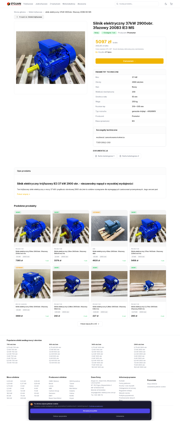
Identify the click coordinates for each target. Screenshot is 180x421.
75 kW (22, 396)
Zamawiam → (129, 61)
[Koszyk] (171, 4)
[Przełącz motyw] (166, 4)
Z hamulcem (55, 4)
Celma (71, 393)
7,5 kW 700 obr (12, 363)
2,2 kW (9, 388)
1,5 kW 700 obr (12, 352)
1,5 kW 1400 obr (97, 352)
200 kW (23, 398)
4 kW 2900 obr (139, 358)
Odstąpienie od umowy (127, 388)
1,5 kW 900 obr (54, 352)
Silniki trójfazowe (35, 12)
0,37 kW (23, 383)
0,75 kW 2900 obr (140, 347)
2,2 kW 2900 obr (140, 354)
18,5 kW (9, 393)
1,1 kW (22, 386)
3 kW (22, 388)
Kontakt (122, 381)
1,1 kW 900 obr (54, 349)
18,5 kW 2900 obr (140, 367)
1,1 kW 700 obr (12, 349)
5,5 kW (9, 391)
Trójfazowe (28, 4)
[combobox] (137, 4)
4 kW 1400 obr (97, 358)
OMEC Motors (54, 381)
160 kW (9, 398)
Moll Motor (73, 388)
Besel (51, 383)
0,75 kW (10, 386)
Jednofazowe (41, 4)
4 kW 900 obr (54, 358)
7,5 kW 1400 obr (97, 363)
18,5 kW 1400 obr (98, 367)
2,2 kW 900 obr (54, 354)
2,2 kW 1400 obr (97, 354)
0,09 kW (10, 381)
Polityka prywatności (126, 395)
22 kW (22, 393)
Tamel (71, 383)
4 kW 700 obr (11, 358)
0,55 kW (37, 383)
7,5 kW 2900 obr (140, 363)
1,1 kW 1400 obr (97, 349)
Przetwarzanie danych (127, 398)
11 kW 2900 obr (139, 365)
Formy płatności (124, 383)
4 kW (36, 388)
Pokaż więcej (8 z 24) (90, 324)
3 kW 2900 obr (139, 356)
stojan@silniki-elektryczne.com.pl (103, 392)
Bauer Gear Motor (55, 398)
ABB (50, 388)
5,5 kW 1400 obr (97, 360)
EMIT (51, 396)
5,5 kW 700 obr (12, 360)
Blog (120, 400)
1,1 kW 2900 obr (139, 349)
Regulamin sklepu (125, 391)
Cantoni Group (54, 391)
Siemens (52, 393)
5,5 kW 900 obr (54, 360)
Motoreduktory (69, 4)
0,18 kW (37, 381)
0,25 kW (9, 383)
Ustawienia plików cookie (156, 387)
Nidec (71, 386)
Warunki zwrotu (124, 393)
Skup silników (152, 384)
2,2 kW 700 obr (12, 354)
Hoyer (71, 398)
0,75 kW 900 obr (55, 347)
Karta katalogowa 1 (104, 156)
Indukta (72, 391)
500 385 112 (98, 395)
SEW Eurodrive (74, 381)
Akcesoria (82, 4)
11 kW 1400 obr (97, 365)
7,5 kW (22, 391)
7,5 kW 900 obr (54, 363)
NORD (71, 396)
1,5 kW (36, 386)
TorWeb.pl (106, 416)
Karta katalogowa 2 (129, 156)
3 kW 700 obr (11, 356)
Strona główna (20, 12)
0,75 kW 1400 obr (98, 347)
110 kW (36, 396)
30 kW (36, 393)
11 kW (36, 391)
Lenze (51, 386)
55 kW (9, 396)
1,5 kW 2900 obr (139, 352)
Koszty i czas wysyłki (126, 386)
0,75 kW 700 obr (13, 347)
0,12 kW (23, 381)
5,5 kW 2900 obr (140, 360)
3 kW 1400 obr (97, 356)
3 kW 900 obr (54, 356)
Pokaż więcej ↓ (23, 194)
